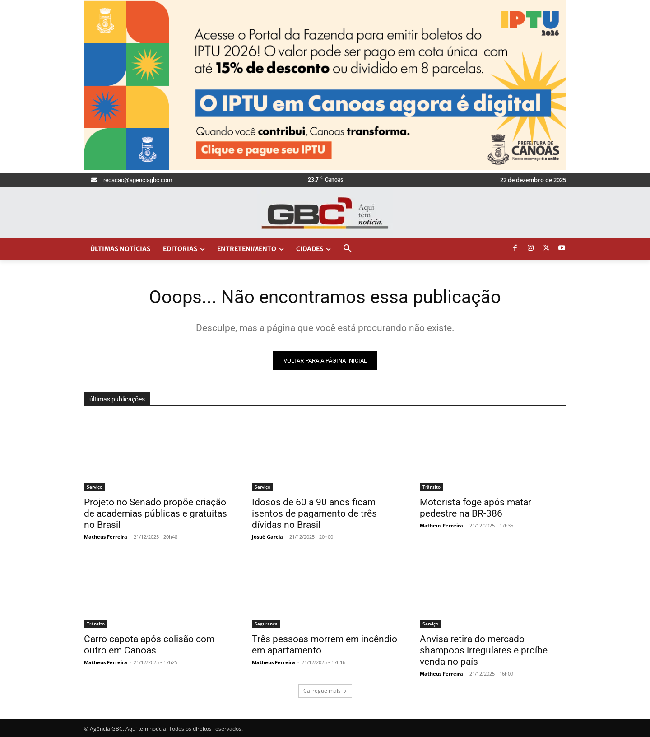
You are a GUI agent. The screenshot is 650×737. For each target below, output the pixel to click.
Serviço (94, 487)
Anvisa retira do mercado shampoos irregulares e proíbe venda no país (484, 650)
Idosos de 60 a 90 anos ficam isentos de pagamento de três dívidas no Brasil (314, 513)
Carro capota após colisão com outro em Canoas (149, 645)
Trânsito (431, 487)
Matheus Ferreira (105, 536)
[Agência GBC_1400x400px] (325, 168)
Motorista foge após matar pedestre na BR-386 (475, 508)
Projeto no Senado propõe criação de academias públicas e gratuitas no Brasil (155, 513)
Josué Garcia (267, 536)
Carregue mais (325, 691)
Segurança (266, 623)
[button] (347, 249)
